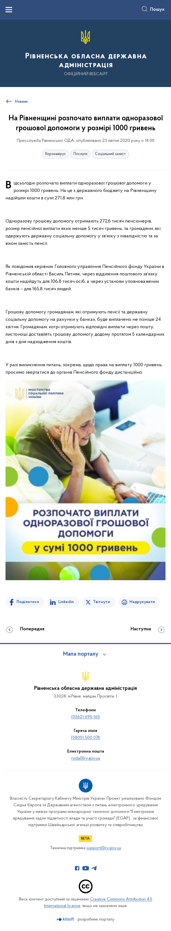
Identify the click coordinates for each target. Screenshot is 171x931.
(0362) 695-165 (85, 717)
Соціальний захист (110, 154)
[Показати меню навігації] (8, 9)
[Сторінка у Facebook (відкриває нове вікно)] (77, 868)
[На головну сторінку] (85, 53)
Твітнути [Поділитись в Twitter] (101, 602)
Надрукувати (142, 602)
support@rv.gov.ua (103, 848)
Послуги (80, 154)
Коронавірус (55, 154)
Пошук (157, 9)
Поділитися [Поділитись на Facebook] (28, 602)
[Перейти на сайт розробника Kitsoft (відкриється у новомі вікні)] (66, 919)
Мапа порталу (81, 654)
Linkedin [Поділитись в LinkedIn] (66, 602)
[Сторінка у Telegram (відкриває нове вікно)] (94, 868)
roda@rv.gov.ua (85, 758)
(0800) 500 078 (85, 737)
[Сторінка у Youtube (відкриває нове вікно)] (85, 868)
